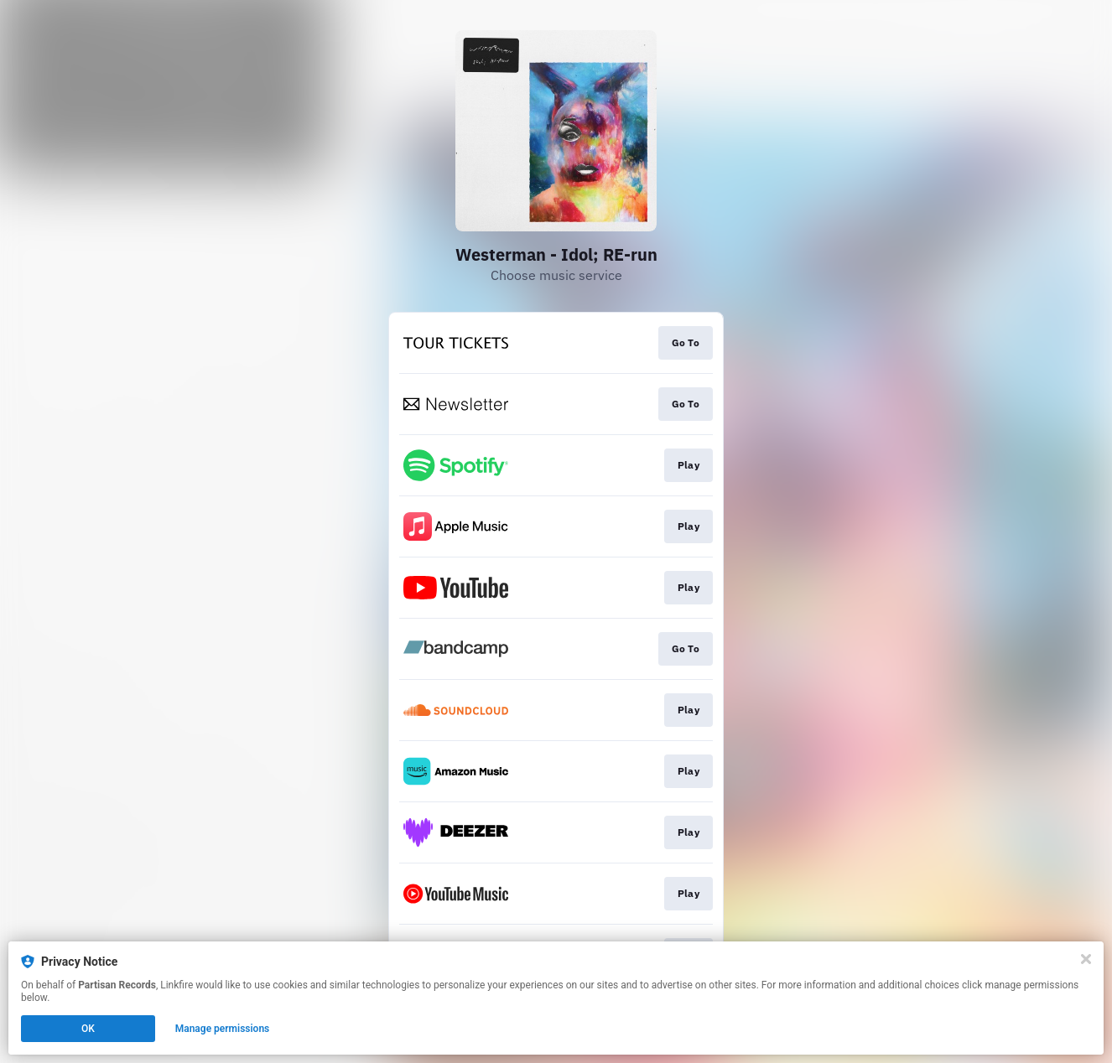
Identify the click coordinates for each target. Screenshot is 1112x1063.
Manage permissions (222, 1028)
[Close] (1086, 959)
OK (88, 1028)
